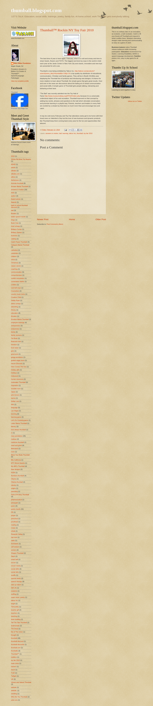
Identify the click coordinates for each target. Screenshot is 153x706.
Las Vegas (15, 411)
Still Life (14, 588)
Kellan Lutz (15, 401)
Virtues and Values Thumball (21, 682)
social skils (15, 572)
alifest (13, 177)
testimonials (15, 626)
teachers (14, 613)
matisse (14, 439)
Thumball (14, 92)
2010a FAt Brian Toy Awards (21, 159)
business (14, 235)
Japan (13, 392)
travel (13, 670)
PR (12, 512)
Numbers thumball (17, 476)
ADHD (13, 164)
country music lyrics (18, 294)
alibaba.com (15, 174)
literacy (13, 426)
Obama (13, 479)
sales (13, 540)
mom (13, 452)
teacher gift (15, 610)
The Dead (14, 629)
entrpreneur (15, 329)
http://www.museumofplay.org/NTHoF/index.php (62, 96)
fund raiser (15, 348)
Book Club (14, 223)
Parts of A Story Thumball (20, 494)
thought (13, 635)
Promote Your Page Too (19, 108)
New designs (15, 469)
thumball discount (17, 641)
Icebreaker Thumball (18, 382)
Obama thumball (17, 482)
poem (13, 506)
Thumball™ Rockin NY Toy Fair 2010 (67, 30)
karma (13, 398)
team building (16, 619)
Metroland (14, 448)
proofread (14, 522)
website (13, 687)
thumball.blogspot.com (36, 10)
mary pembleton (16, 436)
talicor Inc (72, 133)
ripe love (14, 537)
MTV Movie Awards (18, 463)
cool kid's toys (16, 288)
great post (14, 354)
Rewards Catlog (16, 534)
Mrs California (16, 460)
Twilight (13, 676)
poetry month (15, 509)
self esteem (15, 547)
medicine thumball (17, 442)
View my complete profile (20, 81)
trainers (13, 666)
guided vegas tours (17, 360)
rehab (13, 531)
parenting (14, 491)
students (14, 591)
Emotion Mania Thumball (20, 319)
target (13, 603)
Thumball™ (15, 654)
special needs (16, 578)
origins (13, 488)
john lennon (15, 395)
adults (13, 167)
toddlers (14, 657)
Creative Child (16, 297)
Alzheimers (15, 180)
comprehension (16, 275)
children (14, 256)
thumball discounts (17, 644)
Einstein (14, 316)
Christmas (14, 263)
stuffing (13, 594)
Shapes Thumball (17, 553)
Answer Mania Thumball (19, 186)
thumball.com (16, 647)
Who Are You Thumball (19, 697)
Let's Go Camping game (19, 420)
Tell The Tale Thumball (19, 622)
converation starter (17, 281)
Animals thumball (17, 183)
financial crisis (16, 341)
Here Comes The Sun (18, 367)
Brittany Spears (16, 232)
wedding (14, 694)
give (12, 351)
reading (13, 525)
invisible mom (16, 388)
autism (13, 196)
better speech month (18, 217)
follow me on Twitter (135, 101)
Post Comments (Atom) (55, 224)
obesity (13, 485)
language (14, 407)
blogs (13, 220)
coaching (14, 269)
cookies (13, 285)
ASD (12, 193)
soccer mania (16, 566)
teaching (14, 616)
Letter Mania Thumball (19, 423)
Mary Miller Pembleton (22, 63)
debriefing (14, 307)
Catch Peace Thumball (19, 242)
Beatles (13, 213)
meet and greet (16, 445)
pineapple (14, 503)
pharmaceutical (16, 499)
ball (60, 133)
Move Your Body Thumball (20, 455)
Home (72, 219)
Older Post (100, 219)
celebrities (14, 253)
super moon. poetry (18, 597)
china (13, 259)
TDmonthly (15, 607)
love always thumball (18, 430)
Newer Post (42, 219)
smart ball (14, 559)
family (13, 332)
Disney (13, 310)
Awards (13, 202)
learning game (16, 417)
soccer (13, 562)
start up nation (16, 585)
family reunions (16, 335)
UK (12, 679)
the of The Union (17, 632)
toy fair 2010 (88, 133)
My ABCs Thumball (18, 466)
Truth (13, 673)
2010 (13, 156)
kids (12, 404)
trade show (15, 663)
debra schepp (16, 303)
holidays (14, 373)
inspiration (14, 385)
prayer (13, 515)
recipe (13, 528)
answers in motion (52, 133)
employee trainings (17, 322)
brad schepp (15, 226)
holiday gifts (15, 370)
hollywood (14, 376)
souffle (13, 575)
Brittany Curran (16, 229)
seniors (13, 550)
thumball (80, 133)
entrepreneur (15, 326)
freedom (14, 344)
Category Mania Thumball (20, 245)
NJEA (13, 472)
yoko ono (14, 700)
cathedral (14, 250)
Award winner (16, 199)
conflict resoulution (17, 278)
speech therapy (16, 581)
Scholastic (14, 544)
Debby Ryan (15, 300)
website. (14, 690)
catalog (13, 239)
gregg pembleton (17, 357)
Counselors (15, 291)
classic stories (16, 266)
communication (16, 272)
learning (65, 133)
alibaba (13, 171)
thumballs (14, 651)
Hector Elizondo (16, 363)
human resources (17, 379)
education (14, 313)
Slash (13, 556)
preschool (14, 518)
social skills (15, 569)
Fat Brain (14, 338)
